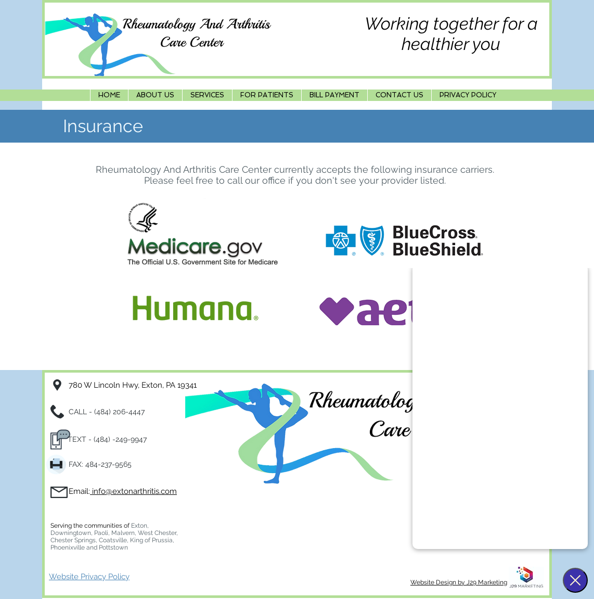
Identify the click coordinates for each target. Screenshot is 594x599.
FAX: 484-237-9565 (100, 464)
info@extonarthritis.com (133, 491)
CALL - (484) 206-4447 (108, 411)
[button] (207, 95)
